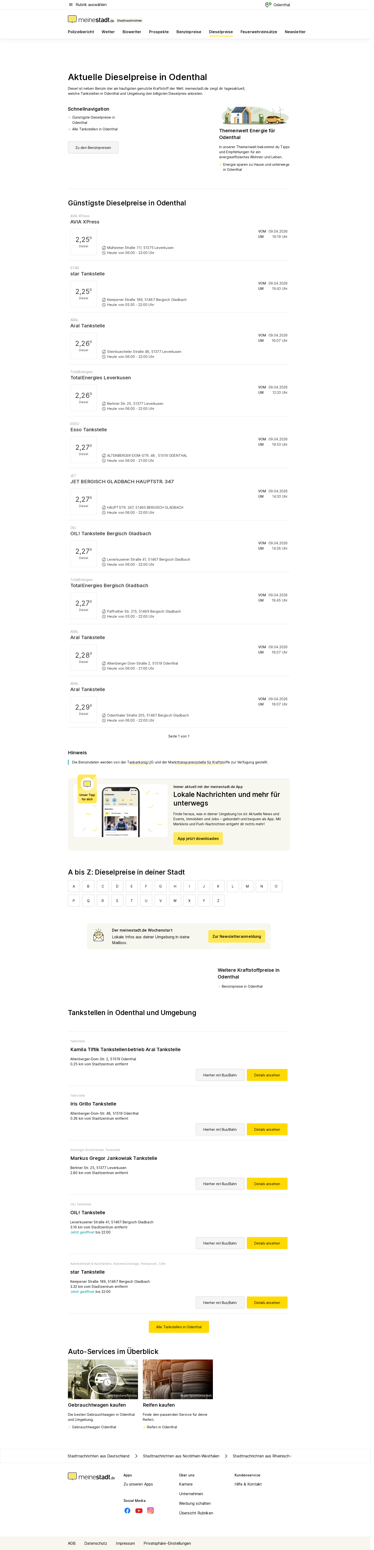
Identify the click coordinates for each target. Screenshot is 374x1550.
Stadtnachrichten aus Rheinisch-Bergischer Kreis (271, 1456)
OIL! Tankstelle (81, 1204)
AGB (72, 1543)
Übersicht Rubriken (196, 1513)
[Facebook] (127, 1510)
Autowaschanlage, (126, 1263)
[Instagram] (150, 1510)
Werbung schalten (195, 1503)
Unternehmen (191, 1493)
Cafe (162, 1263)
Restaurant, (149, 1263)
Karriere (186, 1484)
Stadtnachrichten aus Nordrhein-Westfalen (176, 1456)
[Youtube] (139, 1510)
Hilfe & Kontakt (248, 1484)
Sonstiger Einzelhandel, (87, 1150)
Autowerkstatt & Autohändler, (91, 1263)
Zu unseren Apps (138, 1484)
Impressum (125, 1543)
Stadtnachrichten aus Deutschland (99, 1456)
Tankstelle (77, 1041)
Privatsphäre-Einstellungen (167, 1543)
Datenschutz (95, 1543)
